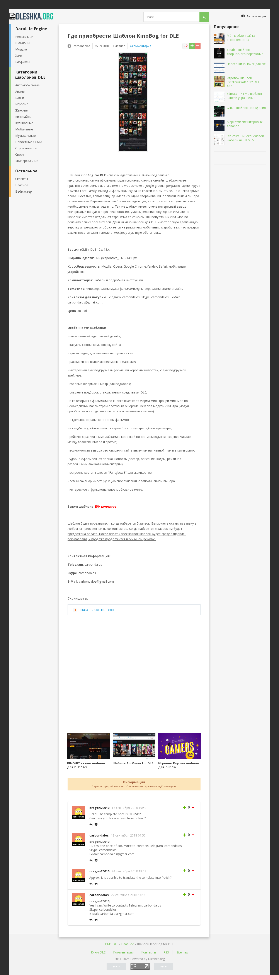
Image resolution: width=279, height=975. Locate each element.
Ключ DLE (98, 952)
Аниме (20, 91)
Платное (21, 185)
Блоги (19, 98)
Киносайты (23, 117)
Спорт (19, 154)
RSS (166, 952)
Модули (21, 49)
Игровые (21, 104)
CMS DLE (111, 944)
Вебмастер (23, 191)
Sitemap (182, 952)
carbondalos (99, 835)
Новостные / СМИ (28, 142)
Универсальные (26, 161)
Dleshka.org (34, 16)
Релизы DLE (24, 37)
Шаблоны (22, 43)
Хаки (18, 55)
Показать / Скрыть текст (95, 610)
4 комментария (140, 46)
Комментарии (123, 952)
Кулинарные (24, 123)
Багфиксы (22, 62)
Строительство (26, 148)
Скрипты (21, 179)
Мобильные (24, 129)
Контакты (148, 952)
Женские (21, 110)
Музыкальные (25, 135)
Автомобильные (27, 85)
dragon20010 (99, 808)
